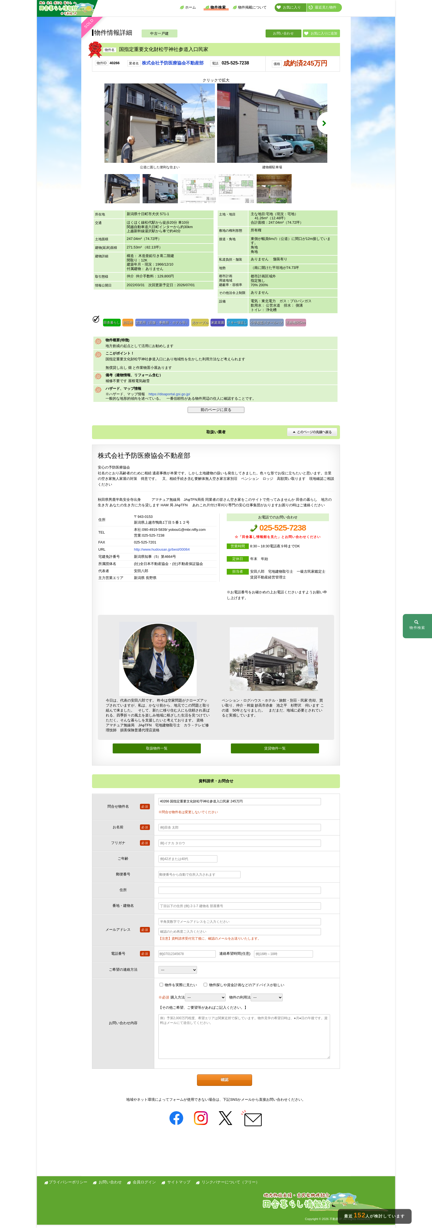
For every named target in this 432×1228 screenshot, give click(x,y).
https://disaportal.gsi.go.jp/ (169, 397)
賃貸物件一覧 (275, 752)
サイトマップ (178, 1185)
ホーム (188, 7)
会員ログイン (144, 1185)
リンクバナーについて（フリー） (231, 1185)
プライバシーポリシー (68, 1185)
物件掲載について (250, 7)
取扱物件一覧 (157, 752)
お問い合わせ (283, 33)
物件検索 (215, 7)
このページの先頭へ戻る (312, 435)
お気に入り (289, 7)
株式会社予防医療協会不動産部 (173, 63)
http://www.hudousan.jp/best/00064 (162, 553)
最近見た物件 (322, 7)
